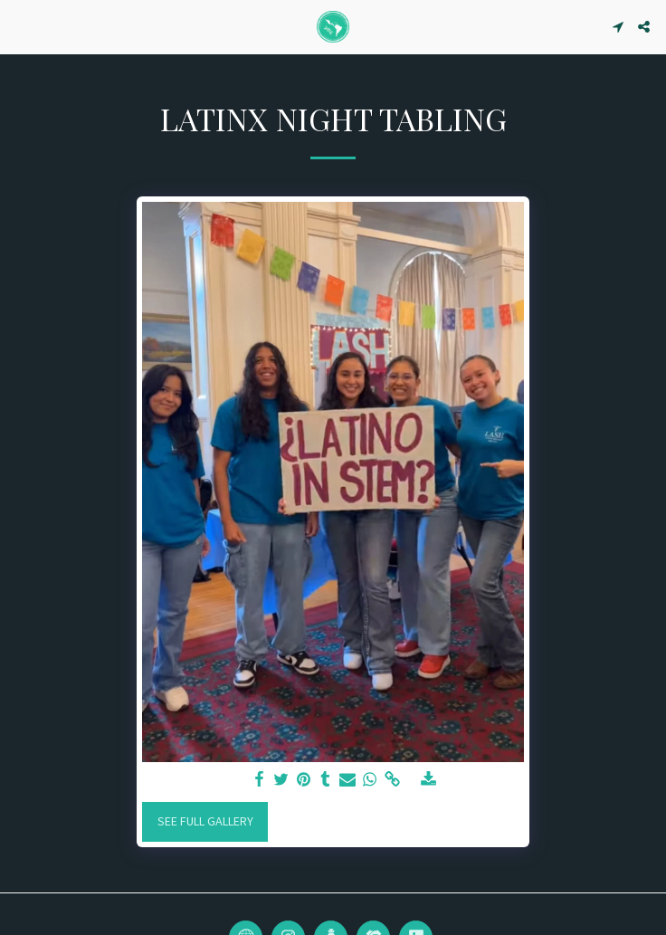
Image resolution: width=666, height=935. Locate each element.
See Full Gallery (205, 821)
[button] (20, 25)
